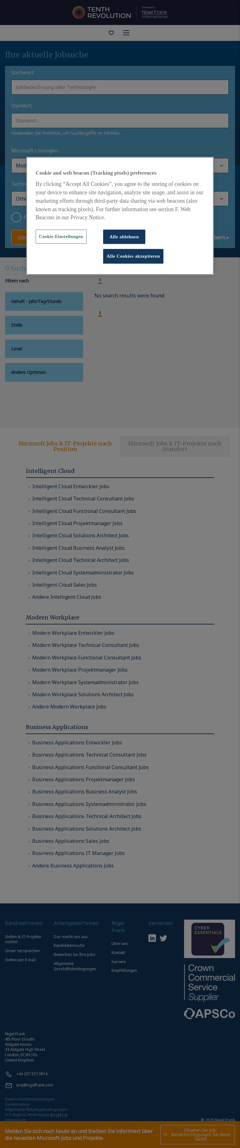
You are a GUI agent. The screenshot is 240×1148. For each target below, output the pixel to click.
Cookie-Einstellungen (61, 236)
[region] (120, 216)
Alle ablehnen (124, 236)
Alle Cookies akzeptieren (133, 256)
